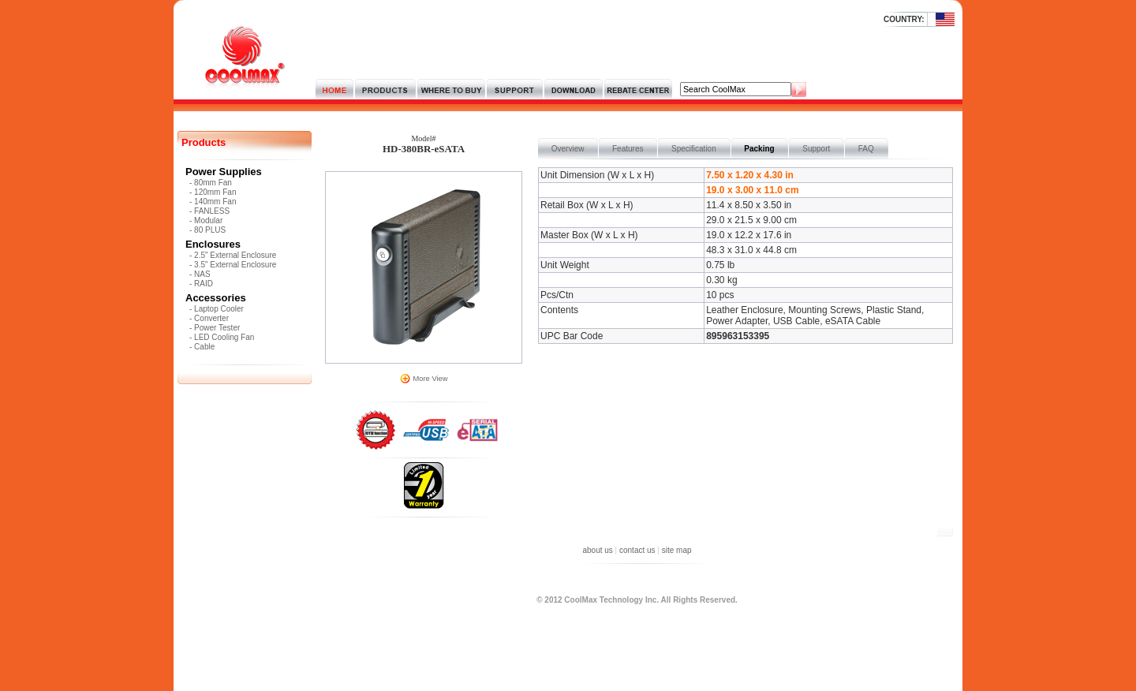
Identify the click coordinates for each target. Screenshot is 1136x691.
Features (627, 148)
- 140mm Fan (212, 201)
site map (677, 550)
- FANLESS (209, 211)
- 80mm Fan (210, 182)
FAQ (866, 148)
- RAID (201, 283)
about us (597, 550)
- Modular (205, 220)
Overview (567, 148)
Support (816, 148)
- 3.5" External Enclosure (232, 264)
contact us (637, 550)
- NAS (200, 274)
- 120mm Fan (212, 192)
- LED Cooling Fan (221, 337)
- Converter (209, 318)
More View (430, 379)
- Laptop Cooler (216, 308)
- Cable (202, 346)
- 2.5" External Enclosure (232, 255)
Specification (693, 148)
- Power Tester (214, 327)
